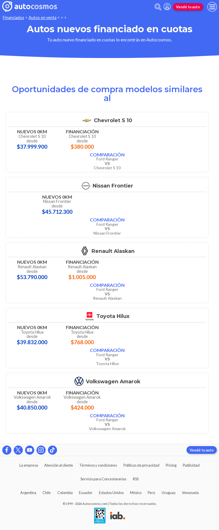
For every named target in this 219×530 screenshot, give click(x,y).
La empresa (28, 465)
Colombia (65, 492)
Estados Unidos (111, 492)
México (135, 492)
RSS (136, 479)
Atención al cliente (58, 465)
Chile (46, 492)
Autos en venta (42, 17)
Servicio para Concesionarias (103, 479)
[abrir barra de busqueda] (158, 7)
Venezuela (190, 492)
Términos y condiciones (98, 465)
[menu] (212, 7)
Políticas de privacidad (141, 465)
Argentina (28, 492)
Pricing (171, 465)
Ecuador (85, 492)
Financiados (13, 17)
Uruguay (169, 492)
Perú (151, 492)
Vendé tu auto (188, 7)
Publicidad (191, 465)
